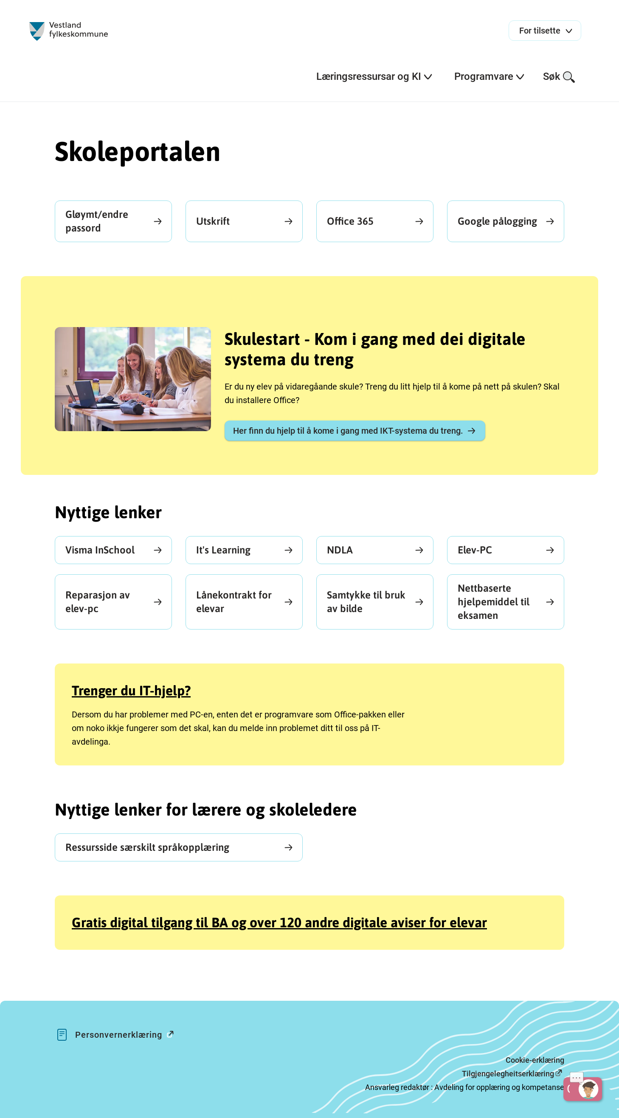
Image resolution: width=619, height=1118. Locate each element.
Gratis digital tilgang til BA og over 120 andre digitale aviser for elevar (279, 922)
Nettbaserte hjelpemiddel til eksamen (493, 601)
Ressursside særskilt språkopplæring (147, 847)
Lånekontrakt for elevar (234, 601)
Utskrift (213, 221)
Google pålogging (497, 221)
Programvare (489, 76)
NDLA (340, 550)
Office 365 (350, 221)
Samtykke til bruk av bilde (366, 601)
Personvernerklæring (129, 1034)
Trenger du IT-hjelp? (131, 690)
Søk (559, 77)
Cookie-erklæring (535, 1060)
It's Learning (223, 550)
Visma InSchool (100, 550)
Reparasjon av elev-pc (97, 601)
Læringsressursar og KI (374, 76)
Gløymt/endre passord (96, 221)
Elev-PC (475, 550)
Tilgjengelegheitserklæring (508, 1073)
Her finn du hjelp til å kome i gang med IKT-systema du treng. (355, 431)
